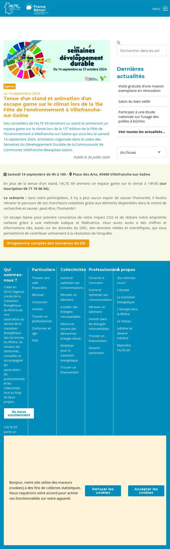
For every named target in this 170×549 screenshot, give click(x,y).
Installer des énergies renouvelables (71, 312)
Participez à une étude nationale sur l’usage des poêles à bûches (138, 116)
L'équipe (123, 290)
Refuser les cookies (103, 490)
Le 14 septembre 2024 (22, 93)
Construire (39, 302)
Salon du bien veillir (134, 101)
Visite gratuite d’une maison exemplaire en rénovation (141, 88)
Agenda (9, 86)
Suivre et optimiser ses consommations (72, 283)
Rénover (38, 295)
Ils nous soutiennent (19, 413)
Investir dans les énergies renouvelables (99, 324)
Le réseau (124, 321)
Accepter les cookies (146, 490)
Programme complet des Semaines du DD (46, 243)
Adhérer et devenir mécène (124, 333)
